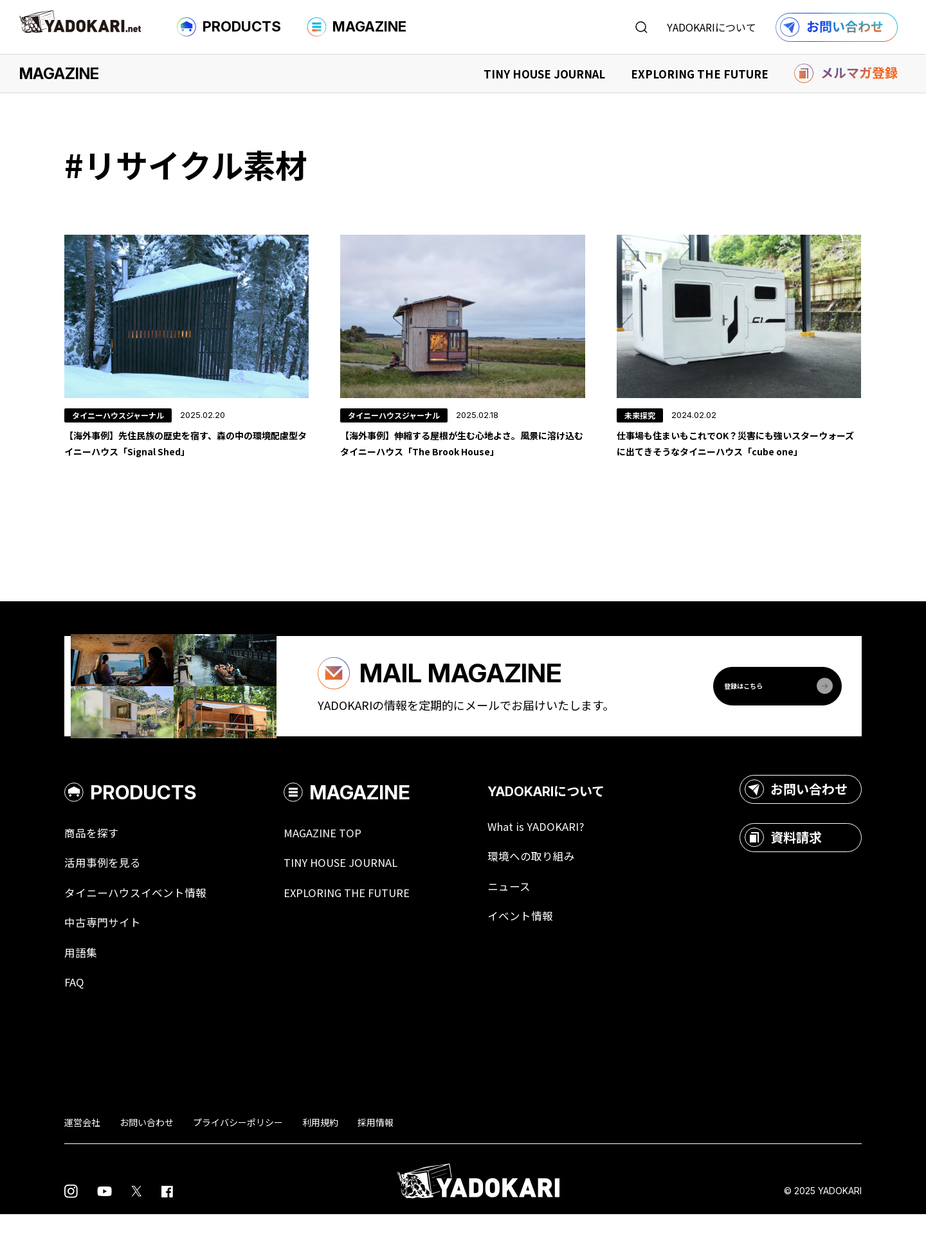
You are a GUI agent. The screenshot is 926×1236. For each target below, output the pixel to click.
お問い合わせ (796, 805)
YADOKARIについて (711, 27)
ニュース (528, 904)
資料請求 (783, 853)
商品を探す (93, 849)
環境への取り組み (551, 873)
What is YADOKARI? (556, 842)
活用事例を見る (104, 879)
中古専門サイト (104, 941)
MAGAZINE (356, 27)
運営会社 (82, 1143)
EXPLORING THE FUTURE (699, 74)
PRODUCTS (229, 27)
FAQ (74, 1003)
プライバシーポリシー (238, 1143)
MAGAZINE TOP (333, 849)
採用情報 (376, 1143)
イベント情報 (540, 935)
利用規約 (320, 1143)
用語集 (81, 972)
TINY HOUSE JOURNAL (544, 74)
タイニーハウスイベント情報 (139, 910)
